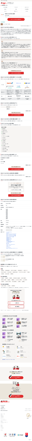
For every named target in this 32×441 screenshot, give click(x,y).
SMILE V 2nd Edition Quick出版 (11, 234)
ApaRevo (7, 232)
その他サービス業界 (8, 281)
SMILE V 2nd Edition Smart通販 (11, 235)
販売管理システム (9, 310)
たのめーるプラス (8, 245)
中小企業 (9, 285)
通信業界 (9, 279)
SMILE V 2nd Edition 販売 (10, 13)
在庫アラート (25, 270)
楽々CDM (7, 243)
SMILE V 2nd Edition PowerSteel (11, 233)
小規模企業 (13, 285)
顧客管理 (2, 270)
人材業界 (19, 281)
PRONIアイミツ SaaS (3, 310)
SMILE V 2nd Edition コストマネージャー (12, 248)
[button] (16, 303)
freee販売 (18, 86)
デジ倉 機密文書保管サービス (10, 241)
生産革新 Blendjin (9, 238)
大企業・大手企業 (3, 285)
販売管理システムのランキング (17, 310)
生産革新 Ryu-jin (8, 239)
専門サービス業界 (3, 279)
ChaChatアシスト (8, 242)
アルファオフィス (8, 247)
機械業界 (13, 279)
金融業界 (23, 281)
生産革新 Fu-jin (8, 240)
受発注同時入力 (20, 270)
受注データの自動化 (13, 270)
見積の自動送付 (7, 270)
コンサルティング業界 (18, 279)
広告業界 (2, 281)
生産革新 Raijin (8, 237)
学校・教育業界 (14, 281)
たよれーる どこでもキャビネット (10, 244)
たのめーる (7, 246)
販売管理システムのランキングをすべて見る (8, 359)
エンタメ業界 (25, 279)
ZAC (27, 86)
